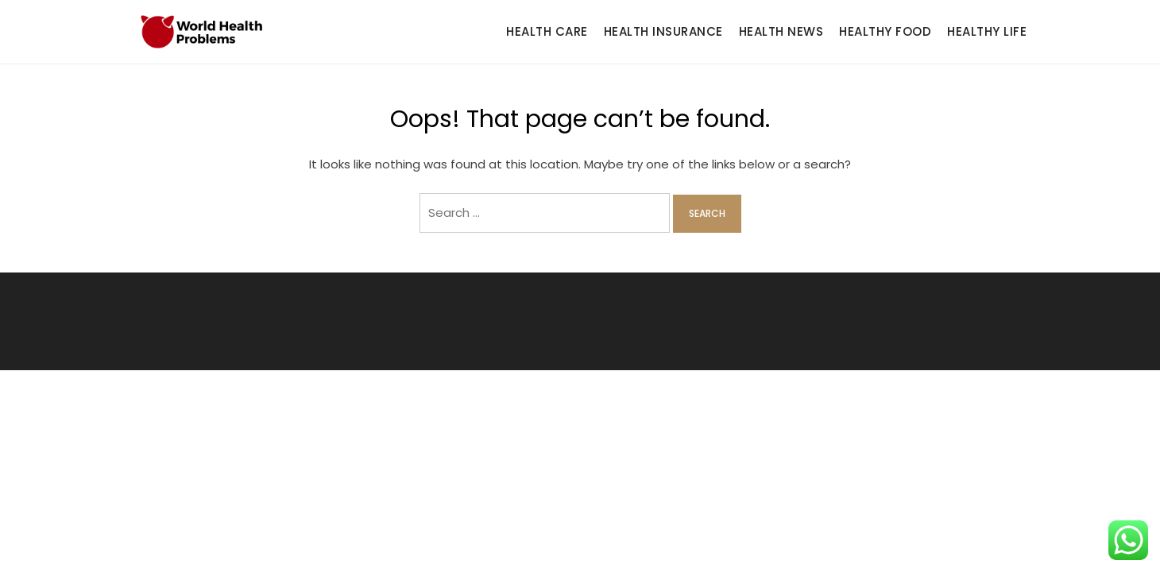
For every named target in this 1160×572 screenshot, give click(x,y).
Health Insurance (663, 31)
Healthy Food (885, 31)
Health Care (547, 31)
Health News (781, 31)
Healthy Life (987, 31)
